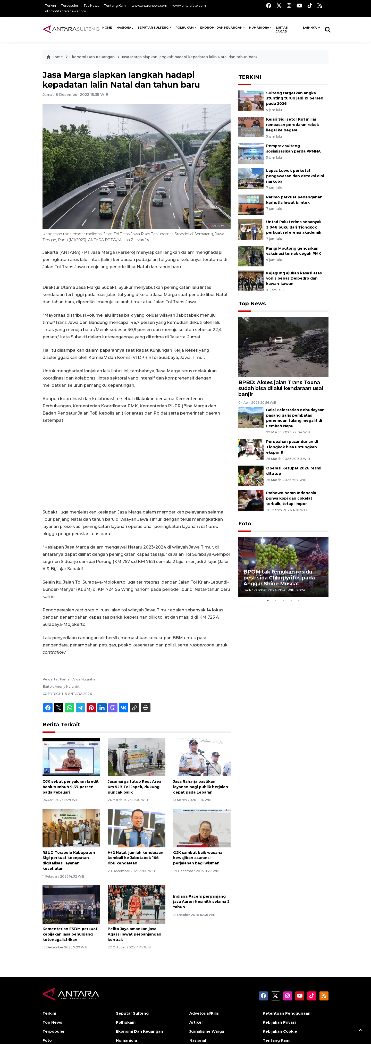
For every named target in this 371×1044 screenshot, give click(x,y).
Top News (91, 5)
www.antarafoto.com (189, 5)
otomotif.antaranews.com (65, 11)
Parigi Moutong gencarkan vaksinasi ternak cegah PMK (293, 251)
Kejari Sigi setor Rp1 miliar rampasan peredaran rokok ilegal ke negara (292, 124)
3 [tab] (283, 600)
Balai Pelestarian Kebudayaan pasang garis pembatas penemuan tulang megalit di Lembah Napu (295, 418)
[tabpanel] (283, 567)
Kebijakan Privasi (279, 1022)
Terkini (50, 5)
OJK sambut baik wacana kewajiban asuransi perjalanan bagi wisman (197, 858)
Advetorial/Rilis (204, 1013)
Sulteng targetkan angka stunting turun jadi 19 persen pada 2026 (294, 98)
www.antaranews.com (149, 5)
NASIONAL (124, 27)
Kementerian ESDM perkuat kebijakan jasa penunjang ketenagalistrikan (70, 934)
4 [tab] (291, 600)
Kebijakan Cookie (280, 1031)
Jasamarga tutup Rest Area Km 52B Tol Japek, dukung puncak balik (134, 787)
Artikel (196, 1022)
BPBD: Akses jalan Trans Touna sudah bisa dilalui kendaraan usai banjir (280, 388)
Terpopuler (69, 5)
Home (55, 57)
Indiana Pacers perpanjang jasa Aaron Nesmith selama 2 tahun (201, 902)
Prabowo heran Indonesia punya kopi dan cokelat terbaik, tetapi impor (291, 498)
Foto (244, 523)
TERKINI (249, 77)
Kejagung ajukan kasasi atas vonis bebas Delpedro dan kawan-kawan (294, 278)
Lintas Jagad (282, 29)
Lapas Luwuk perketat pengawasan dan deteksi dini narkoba (295, 176)
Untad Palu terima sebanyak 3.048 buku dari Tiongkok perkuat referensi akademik (294, 227)
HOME (107, 27)
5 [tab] (298, 600)
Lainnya (310, 27)
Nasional (197, 1040)
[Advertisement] (137, 466)
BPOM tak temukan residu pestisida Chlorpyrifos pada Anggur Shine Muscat (279, 578)
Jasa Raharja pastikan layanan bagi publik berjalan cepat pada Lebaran (200, 787)
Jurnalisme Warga (206, 1031)
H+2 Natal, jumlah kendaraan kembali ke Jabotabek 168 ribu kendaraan (135, 858)
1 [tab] (268, 600)
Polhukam (184, 27)
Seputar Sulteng (153, 27)
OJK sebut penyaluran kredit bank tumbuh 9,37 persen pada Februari (71, 787)
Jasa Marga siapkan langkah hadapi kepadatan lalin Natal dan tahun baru (189, 57)
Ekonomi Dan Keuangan (221, 27)
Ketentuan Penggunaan (286, 1013)
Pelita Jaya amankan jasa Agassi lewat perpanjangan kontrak (134, 934)
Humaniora (259, 27)
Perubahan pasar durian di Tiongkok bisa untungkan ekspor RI (292, 447)
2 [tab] (275, 600)
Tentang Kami (115, 5)
